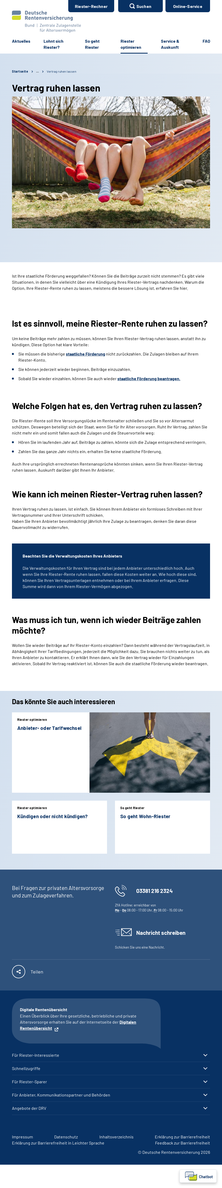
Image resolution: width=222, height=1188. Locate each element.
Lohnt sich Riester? (53, 44)
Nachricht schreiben (160, 932)
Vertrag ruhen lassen (61, 71)
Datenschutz (66, 1136)
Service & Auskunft (170, 44)
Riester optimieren (131, 44)
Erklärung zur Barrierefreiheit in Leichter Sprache (58, 1142)
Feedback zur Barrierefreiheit (182, 1142)
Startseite (20, 71)
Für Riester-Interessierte (35, 1055)
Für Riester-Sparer (29, 1082)
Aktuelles (21, 40)
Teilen (37, 972)
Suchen (143, 6)
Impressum (22, 1136)
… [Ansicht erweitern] (37, 71)
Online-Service (187, 6)
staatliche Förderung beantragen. (148, 378)
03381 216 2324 (154, 890)
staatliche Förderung (85, 353)
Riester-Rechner (91, 6)
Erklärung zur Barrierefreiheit (182, 1136)
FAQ (206, 40)
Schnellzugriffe (26, 1068)
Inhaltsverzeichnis (116, 1136)
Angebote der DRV (29, 1108)
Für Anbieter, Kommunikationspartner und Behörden (61, 1095)
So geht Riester (92, 44)
